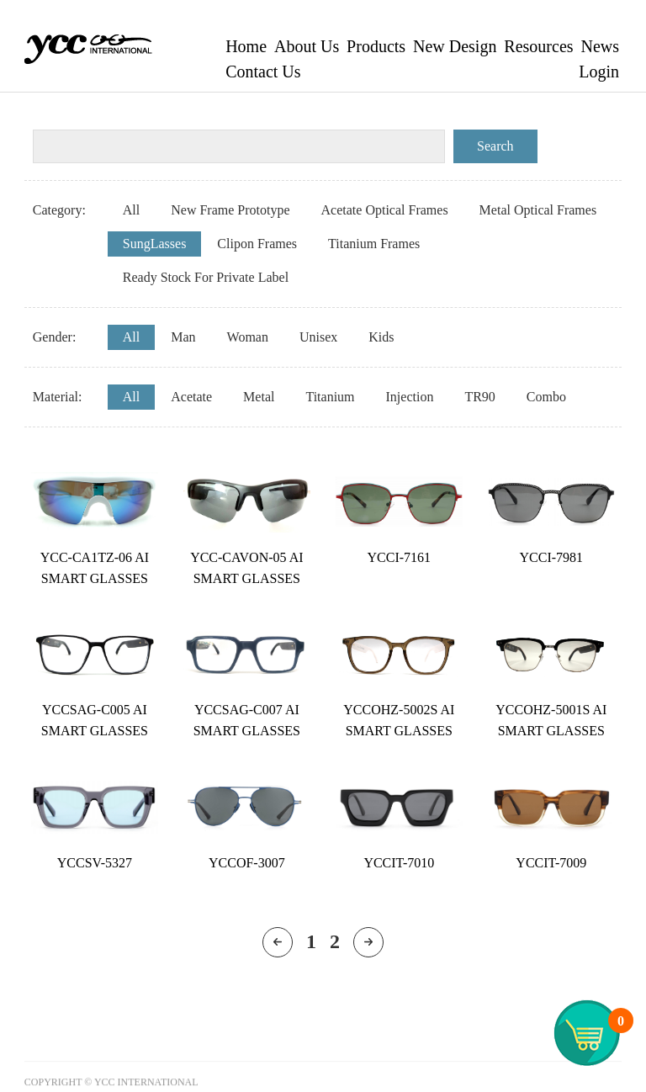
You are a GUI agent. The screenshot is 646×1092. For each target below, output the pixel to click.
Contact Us (262, 71)
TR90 (479, 397)
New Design (454, 46)
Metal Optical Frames (538, 210)
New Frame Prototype (230, 210)
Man (183, 337)
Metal (258, 397)
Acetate (191, 397)
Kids (381, 337)
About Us (306, 46)
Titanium (329, 397)
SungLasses (155, 243)
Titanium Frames (374, 243)
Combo (546, 397)
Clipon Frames (257, 243)
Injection (410, 397)
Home (246, 46)
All (131, 210)
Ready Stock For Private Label (206, 277)
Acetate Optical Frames (384, 210)
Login (599, 71)
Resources (538, 46)
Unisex (318, 337)
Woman (247, 337)
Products (376, 46)
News (599, 46)
